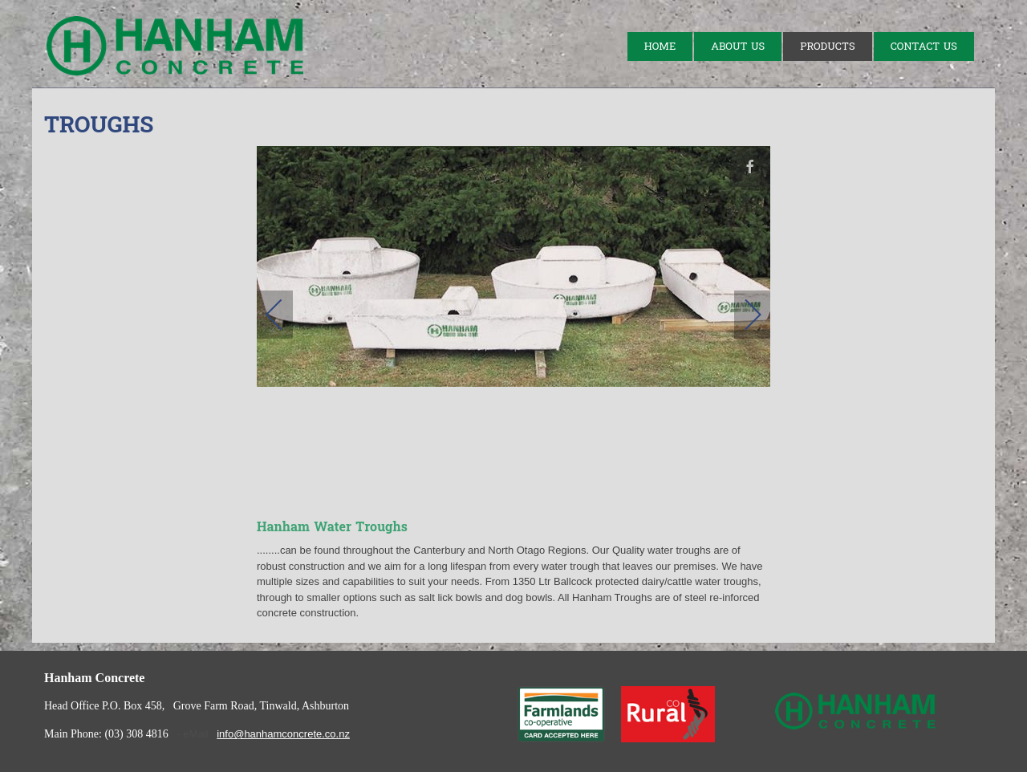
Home (660, 46)
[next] (742, 314)
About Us (738, 46)
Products (827, 46)
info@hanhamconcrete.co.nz (283, 734)
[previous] (285, 314)
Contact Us (924, 46)
